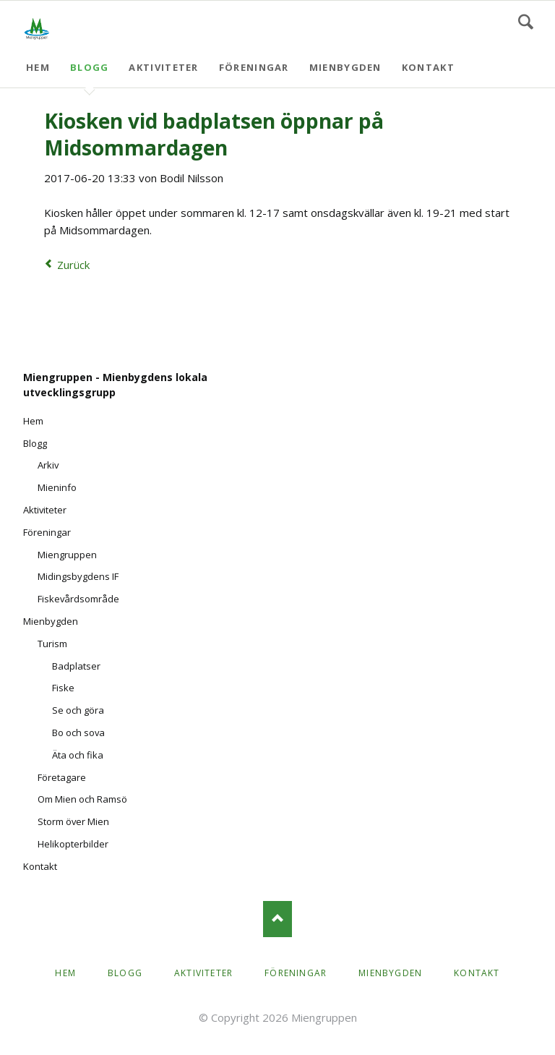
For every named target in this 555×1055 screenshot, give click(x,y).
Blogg (89, 67)
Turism (52, 643)
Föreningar (254, 67)
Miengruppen (67, 554)
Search (525, 22)
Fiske (63, 687)
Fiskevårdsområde (78, 598)
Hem (38, 67)
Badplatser (76, 665)
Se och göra (78, 710)
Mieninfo (57, 487)
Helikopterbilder (73, 843)
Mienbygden (345, 67)
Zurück (73, 264)
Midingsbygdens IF (78, 576)
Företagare (62, 777)
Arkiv (48, 464)
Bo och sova (78, 732)
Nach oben (277, 919)
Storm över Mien (73, 821)
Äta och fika (77, 754)
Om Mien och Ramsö (82, 799)
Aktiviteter (163, 67)
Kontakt (428, 67)
